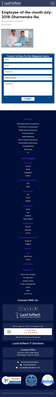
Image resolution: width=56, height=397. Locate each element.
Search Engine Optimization (28, 140)
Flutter (28, 209)
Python (28, 176)
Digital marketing (28, 180)
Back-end (28, 163)
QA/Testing (28, 149)
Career (28, 287)
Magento (28, 230)
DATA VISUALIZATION (28, 238)
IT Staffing (28, 264)
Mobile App (28, 206)
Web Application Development (28, 124)
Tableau (28, 244)
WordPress (28, 256)
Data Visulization (28, 133)
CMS (28, 253)
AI (28, 153)
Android (28, 216)
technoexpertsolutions (30, 362)
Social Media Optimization (28, 143)
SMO (28, 187)
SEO (28, 184)
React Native (28, 219)
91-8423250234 (29, 365)
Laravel (28, 166)
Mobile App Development (28, 130)
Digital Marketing (28, 137)
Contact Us (28, 294)
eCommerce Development (28, 127)
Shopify (28, 227)
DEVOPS (28, 249)
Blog (28, 290)
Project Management (28, 284)
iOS (28, 213)
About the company (28, 274)
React (28, 198)
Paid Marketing (28, 146)
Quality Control (28, 281)
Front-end (28, 191)
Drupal (28, 259)
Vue (28, 194)
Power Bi (28, 241)
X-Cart (28, 233)
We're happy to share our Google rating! (28, 326)
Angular (28, 201)
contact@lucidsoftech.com (29, 367)
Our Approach (28, 278)
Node (28, 169)
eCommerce (28, 223)
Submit (28, 99)
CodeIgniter (28, 173)
